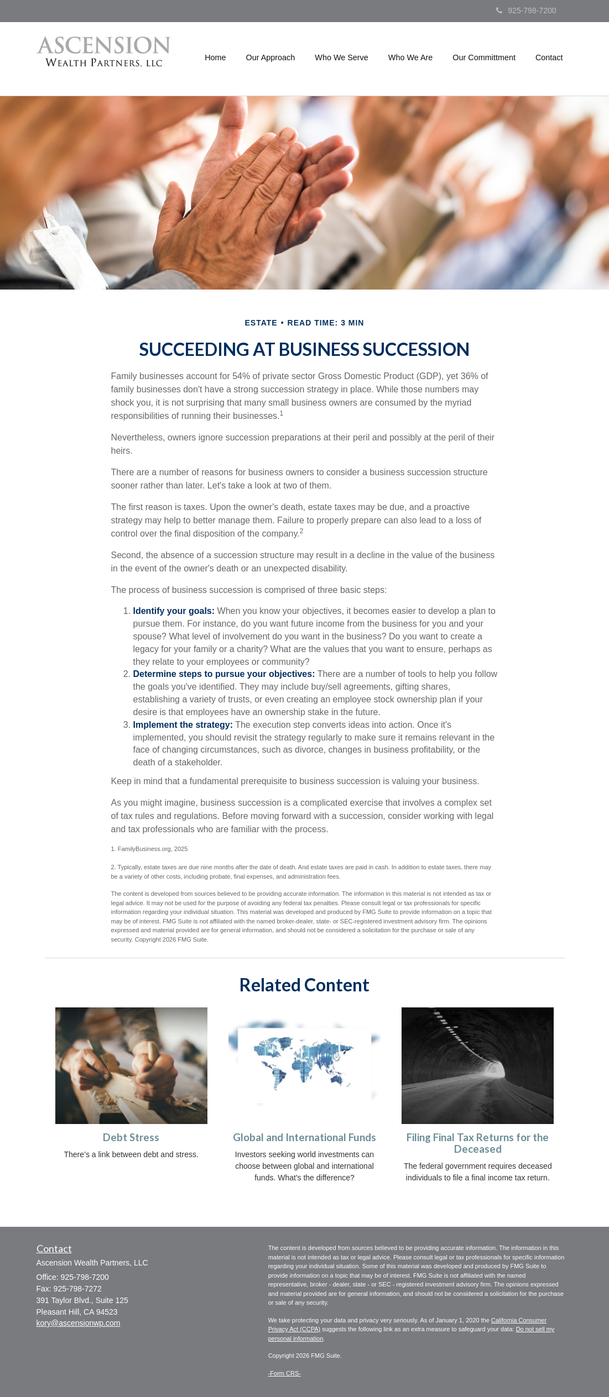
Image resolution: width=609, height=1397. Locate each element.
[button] (270, 57)
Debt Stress (131, 1137)
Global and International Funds (304, 1137)
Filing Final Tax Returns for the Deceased (478, 1143)
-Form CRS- (284, 1373)
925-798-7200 (526, 10)
